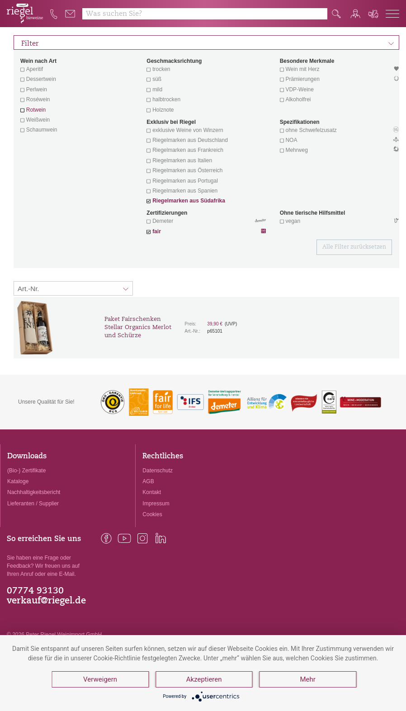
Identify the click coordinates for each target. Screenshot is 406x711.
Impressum (155, 503)
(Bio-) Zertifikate (26, 470)
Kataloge (17, 481)
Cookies (152, 514)
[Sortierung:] (73, 288)
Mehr (307, 679)
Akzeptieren (204, 679)
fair (156, 231)
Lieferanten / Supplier (33, 503)
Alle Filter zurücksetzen (354, 247)
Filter (207, 42)
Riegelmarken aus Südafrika (188, 201)
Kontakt (151, 492)
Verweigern (100, 679)
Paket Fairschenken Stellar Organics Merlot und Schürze (137, 327)
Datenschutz (157, 470)
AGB (148, 481)
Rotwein (36, 110)
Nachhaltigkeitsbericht (33, 492)
